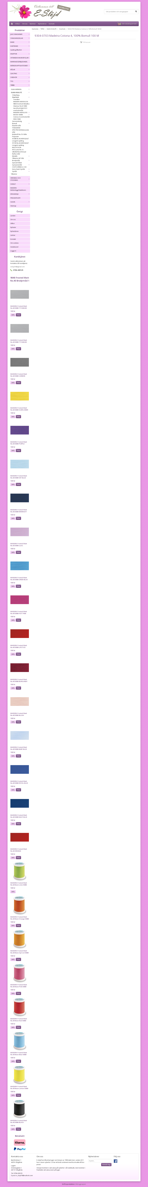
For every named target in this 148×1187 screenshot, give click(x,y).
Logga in (13, 251)
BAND (20, 42)
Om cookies (14, 243)
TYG (20, 81)
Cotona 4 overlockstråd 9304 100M (21, 118)
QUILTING (20, 73)
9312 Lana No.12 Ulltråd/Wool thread (19, 151)
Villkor (17, 24)
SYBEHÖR (20, 77)
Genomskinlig (17, 121)
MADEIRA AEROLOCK (21, 112)
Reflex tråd (16, 154)
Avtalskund (14, 247)
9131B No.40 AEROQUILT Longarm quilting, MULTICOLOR (20, 145)
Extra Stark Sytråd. (21, 169)
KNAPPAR (20, 54)
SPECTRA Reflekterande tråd (20, 131)
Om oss (24, 24)
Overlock (21, 97)
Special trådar (17, 163)
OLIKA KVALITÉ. (20, 92)
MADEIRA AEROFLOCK (20, 102)
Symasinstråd (21, 165)
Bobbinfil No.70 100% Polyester (19, 135)
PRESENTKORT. (15, 198)
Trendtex (16, 99)
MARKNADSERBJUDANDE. (19, 62)
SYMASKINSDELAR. (20, 38)
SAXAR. (20, 202)
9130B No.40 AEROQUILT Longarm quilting (20, 140)
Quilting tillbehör (16, 50)
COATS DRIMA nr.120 (19, 167)
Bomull (21, 123)
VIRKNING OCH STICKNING (20, 179)
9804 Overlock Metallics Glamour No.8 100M (21, 105)
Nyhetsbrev (42, 24)
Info (13, 315)
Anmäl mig (106, 1165)
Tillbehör (14, 174)
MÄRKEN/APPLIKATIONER (20, 66)
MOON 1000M (21, 115)
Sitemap (13, 206)
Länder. (13, 216)
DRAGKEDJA (20, 194)
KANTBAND (20, 46)
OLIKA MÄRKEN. (20, 89)
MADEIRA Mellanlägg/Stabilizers (18, 189)
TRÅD (20, 85)
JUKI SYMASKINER (20, 34)
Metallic (21, 156)
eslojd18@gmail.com (17, 267)
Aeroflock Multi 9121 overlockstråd (20, 109)
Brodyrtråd (21, 160)
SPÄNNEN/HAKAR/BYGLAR (20, 58)
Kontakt (51, 24)
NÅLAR (20, 69)
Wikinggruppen (80, 1184)
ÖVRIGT (20, 184)
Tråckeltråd (16, 128)
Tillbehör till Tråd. (18, 158)
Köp (18, 315)
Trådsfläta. (16, 95)
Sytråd (21, 171)
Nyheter (33, 24)
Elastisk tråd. (16, 125)
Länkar (12, 235)
